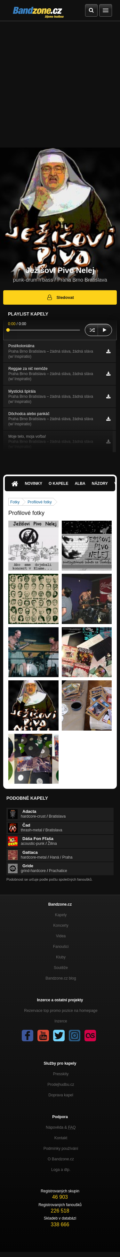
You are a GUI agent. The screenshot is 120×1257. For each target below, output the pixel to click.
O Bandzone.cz (61, 1159)
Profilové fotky (40, 502)
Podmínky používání (61, 1148)
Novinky (33, 483)
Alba (80, 483)
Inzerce (60, 1021)
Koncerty (60, 925)
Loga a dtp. (60, 1169)
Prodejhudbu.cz (60, 1084)
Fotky (15, 502)
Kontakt (61, 1138)
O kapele (58, 483)
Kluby (61, 957)
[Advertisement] (60, 84)
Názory (100, 483)
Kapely (61, 915)
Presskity (61, 1074)
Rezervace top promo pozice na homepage (60, 1010)
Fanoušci (61, 946)
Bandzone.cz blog (60, 978)
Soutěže (61, 967)
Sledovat (60, 297)
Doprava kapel (60, 1095)
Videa (61, 936)
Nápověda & (61, 1127)
